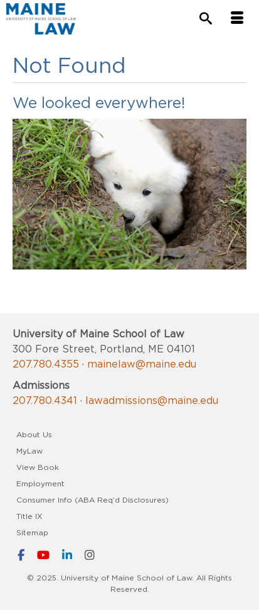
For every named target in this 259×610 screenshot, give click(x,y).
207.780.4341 (45, 400)
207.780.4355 (46, 363)
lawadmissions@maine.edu (151, 400)
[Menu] (237, 19)
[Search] (205, 19)
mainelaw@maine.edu (141, 363)
